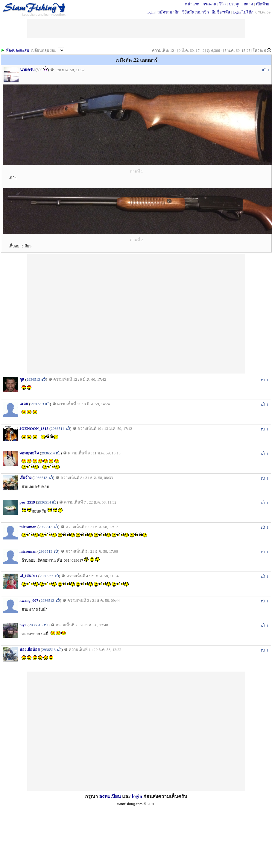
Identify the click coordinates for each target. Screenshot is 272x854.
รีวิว (222, 4)
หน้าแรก (192, 4)
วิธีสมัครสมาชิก (195, 12)
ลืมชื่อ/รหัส (221, 12)
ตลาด (248, 4)
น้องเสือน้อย (29, 649)
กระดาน (209, 4)
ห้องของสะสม (17, 50)
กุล (21, 379)
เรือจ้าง (25, 477)
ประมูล (235, 4)
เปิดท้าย (262, 4)
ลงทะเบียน (110, 796)
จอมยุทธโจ (29, 453)
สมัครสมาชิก (168, 12)
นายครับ (27, 69)
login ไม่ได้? (243, 12)
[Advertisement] (85, 313)
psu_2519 (27, 502)
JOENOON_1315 (33, 428)
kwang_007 (28, 600)
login (151, 12)
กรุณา (92, 796)
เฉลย (23, 404)
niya (23, 625)
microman (28, 527)
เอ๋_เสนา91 (28, 576)
